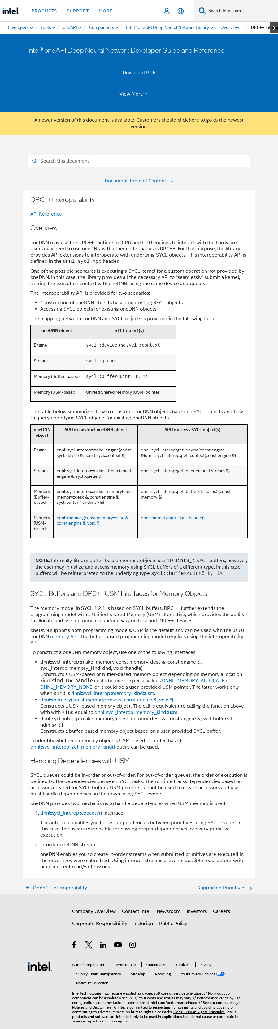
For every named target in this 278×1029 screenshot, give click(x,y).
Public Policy (173, 923)
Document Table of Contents (136, 181)
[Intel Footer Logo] (40, 966)
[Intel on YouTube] (118, 945)
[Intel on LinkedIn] (103, 945)
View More (134, 94)
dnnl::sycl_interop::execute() (71, 813)
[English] (180, 11)
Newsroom (168, 911)
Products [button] (44, 11)
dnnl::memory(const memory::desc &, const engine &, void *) (93, 520)
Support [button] (78, 11)
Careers (221, 911)
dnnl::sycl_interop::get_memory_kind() (72, 747)
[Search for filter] (139, 161)
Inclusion (143, 923)
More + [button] (107, 11)
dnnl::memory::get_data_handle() (173, 518)
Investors (197, 911)
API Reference (46, 214)
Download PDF (139, 72)
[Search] (202, 11)
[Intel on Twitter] (89, 945)
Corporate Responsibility (99, 923)
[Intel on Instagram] (133, 945)
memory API (64, 636)
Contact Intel (136, 911)
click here (188, 120)
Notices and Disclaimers (92, 1007)
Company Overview (94, 911)
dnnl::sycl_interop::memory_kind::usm (112, 694)
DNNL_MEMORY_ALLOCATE (193, 681)
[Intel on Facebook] (74, 945)
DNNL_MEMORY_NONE (66, 687)
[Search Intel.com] (242, 11)
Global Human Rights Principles (199, 1011)
